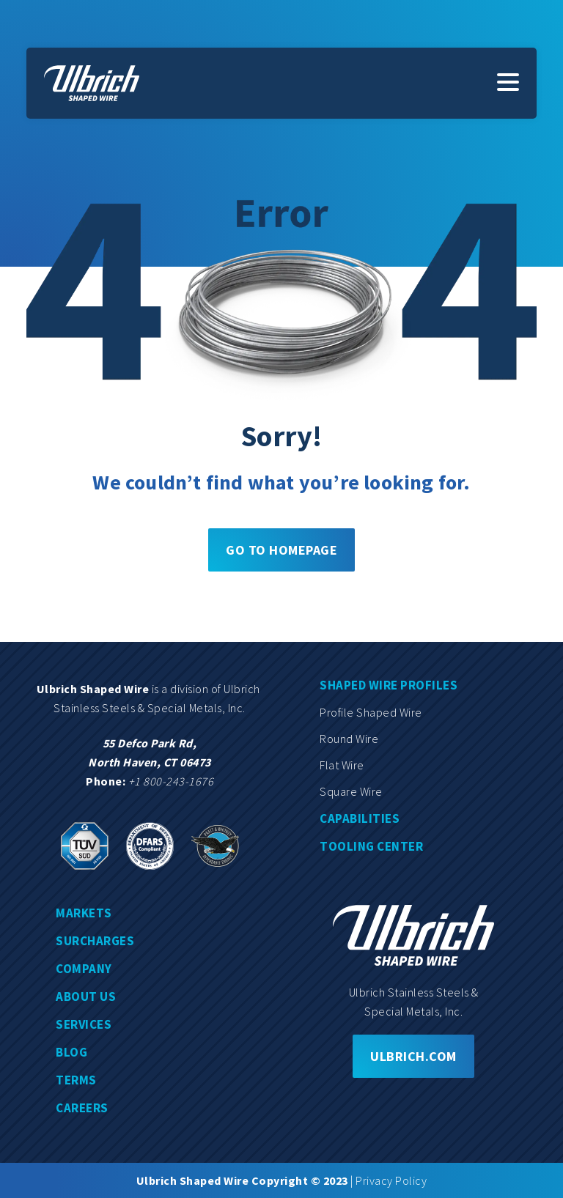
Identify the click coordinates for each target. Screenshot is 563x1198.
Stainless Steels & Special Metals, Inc (148, 707)
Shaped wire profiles (388, 685)
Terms (76, 1080)
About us (86, 996)
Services (83, 1024)
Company (84, 969)
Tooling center (371, 846)
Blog (71, 1052)
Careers (82, 1108)
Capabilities (360, 818)
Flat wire (342, 765)
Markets (84, 913)
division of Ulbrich (216, 688)
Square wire (351, 791)
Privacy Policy (391, 1180)
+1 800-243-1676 (171, 781)
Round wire (349, 738)
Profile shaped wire (371, 712)
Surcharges (95, 941)
